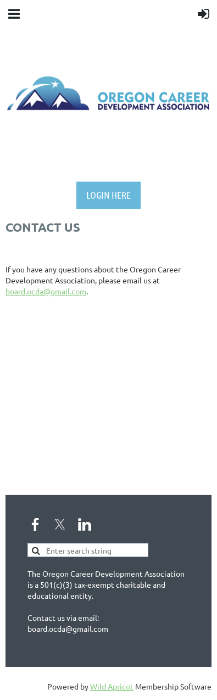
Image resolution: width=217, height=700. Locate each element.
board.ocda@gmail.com (45, 291)
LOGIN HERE (108, 195)
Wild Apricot (111, 686)
